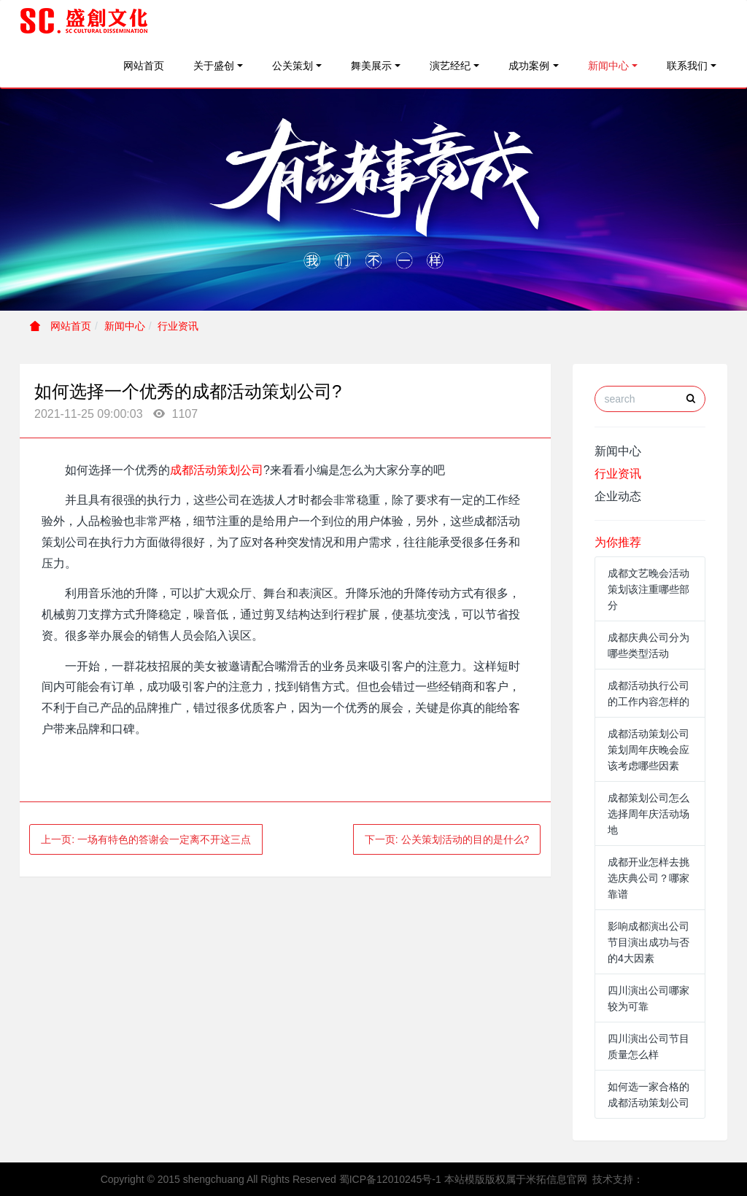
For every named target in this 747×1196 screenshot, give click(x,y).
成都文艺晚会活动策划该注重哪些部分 (648, 589)
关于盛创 (213, 65)
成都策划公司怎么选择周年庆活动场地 (648, 814)
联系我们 (687, 65)
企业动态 (618, 496)
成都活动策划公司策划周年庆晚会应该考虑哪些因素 (648, 750)
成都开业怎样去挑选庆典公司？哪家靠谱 (648, 878)
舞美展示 (371, 65)
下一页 (447, 839)
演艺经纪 (450, 65)
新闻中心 (608, 65)
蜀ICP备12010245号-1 (390, 1179)
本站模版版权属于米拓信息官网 (515, 1179)
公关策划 (292, 65)
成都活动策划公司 (216, 470)
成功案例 (528, 65)
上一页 (146, 839)
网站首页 (143, 65)
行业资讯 (178, 326)
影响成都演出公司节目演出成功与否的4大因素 (648, 942)
